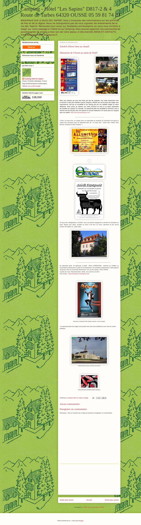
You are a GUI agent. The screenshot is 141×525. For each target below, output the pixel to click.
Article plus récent (66, 500)
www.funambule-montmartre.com (78, 274)
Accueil (89, 500)
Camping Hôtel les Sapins (33, 79)
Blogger (81, 520)
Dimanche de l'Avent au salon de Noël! (79, 52)
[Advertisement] (89, 479)
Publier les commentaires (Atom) (93, 507)
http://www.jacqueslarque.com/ (80, 112)
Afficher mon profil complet (31, 86)
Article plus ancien (112, 500)
